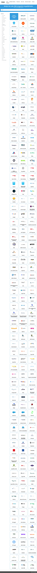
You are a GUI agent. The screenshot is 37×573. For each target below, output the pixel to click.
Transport (3, 44)
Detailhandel (3, 52)
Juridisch (3, 16)
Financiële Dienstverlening (4, 25)
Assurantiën (3, 36)
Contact (33, 1)
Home (7, 1)
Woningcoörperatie (4, 39)
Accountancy (3, 15)
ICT (2, 26)
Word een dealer (28, 1)
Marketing (3, 53)
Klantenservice (3, 20)
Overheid (3, 48)
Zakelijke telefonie (12, 1)
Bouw (2, 31)
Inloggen (7, 2)
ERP (2, 43)
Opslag (3, 47)
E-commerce (3, 49)
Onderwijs (3, 40)
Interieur (3, 27)
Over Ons (22, 1)
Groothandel (3, 57)
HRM (2, 35)
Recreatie (3, 34)
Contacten (3, 56)
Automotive (3, 19)
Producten (18, 1)
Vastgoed (3, 30)
